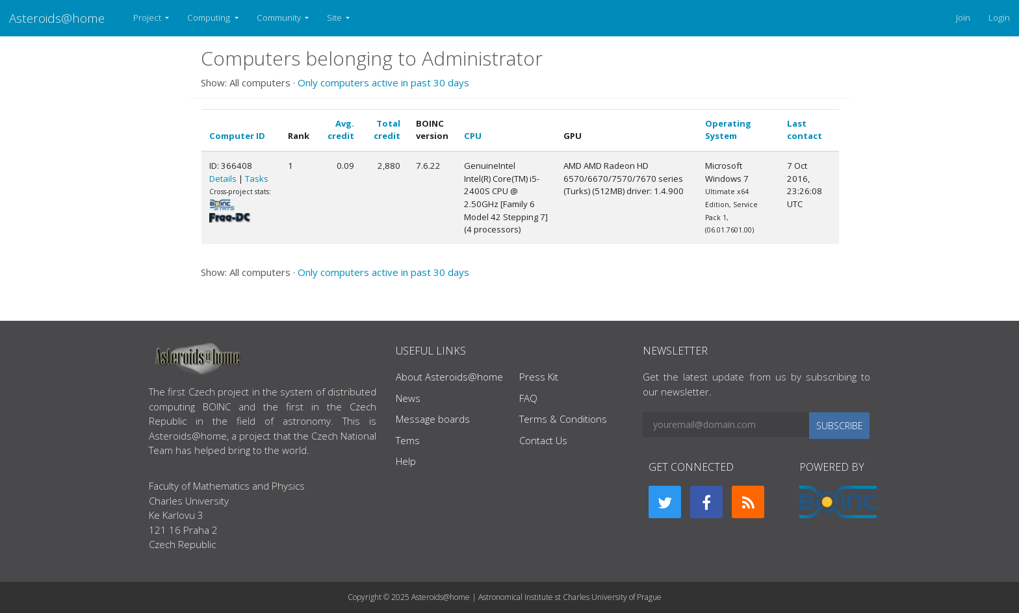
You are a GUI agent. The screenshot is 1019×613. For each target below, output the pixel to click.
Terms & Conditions (563, 418)
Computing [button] (209, 17)
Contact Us (543, 440)
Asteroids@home (57, 18)
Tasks (256, 178)
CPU (473, 136)
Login (999, 17)
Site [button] (335, 17)
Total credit (387, 130)
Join (963, 17)
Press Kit (538, 376)
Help (406, 461)
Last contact (804, 130)
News (408, 398)
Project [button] (148, 17)
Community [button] (280, 17)
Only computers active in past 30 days (383, 82)
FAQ (528, 398)
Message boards (433, 418)
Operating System (728, 130)
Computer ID (237, 136)
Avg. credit (341, 130)
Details (223, 178)
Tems (408, 440)
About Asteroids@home (449, 376)
